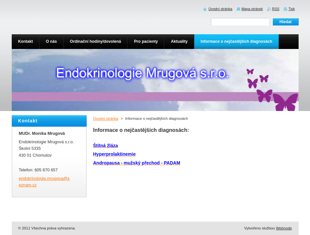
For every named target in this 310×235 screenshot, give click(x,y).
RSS (275, 9)
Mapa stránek (252, 9)
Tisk (291, 9)
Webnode (284, 228)
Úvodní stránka (105, 118)
